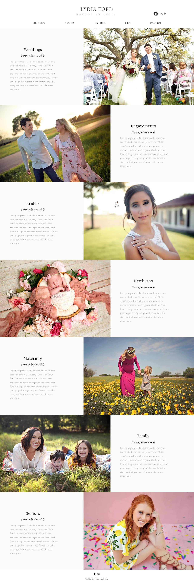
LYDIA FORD (96, 9)
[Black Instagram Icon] (98, 574)
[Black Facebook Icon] (94, 574)
